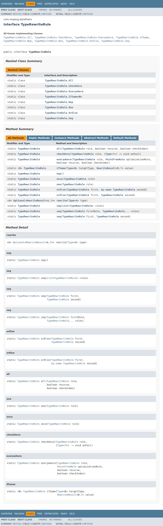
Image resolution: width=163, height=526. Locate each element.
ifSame (61, 168)
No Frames (55, 10)
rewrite (62, 200)
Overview (6, 4)
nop (59, 173)
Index (64, 4)
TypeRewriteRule (29, 148)
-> (120, 154)
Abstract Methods (96, 138)
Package (19, 4)
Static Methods (39, 138)
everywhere (64, 159)
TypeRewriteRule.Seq (115, 41)
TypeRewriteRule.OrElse (82, 41)
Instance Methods (67, 138)
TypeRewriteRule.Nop (18, 41)
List (65, 205)
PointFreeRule (115, 159)
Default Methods (124, 138)
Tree (39, 4)
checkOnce (63, 154)
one (59, 184)
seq (59, 205)
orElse (61, 189)
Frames (43, 10)
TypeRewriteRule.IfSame (132, 37)
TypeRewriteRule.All (18, 37)
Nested (17, 14)
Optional (19, 200)
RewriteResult (106, 168)
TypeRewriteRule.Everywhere (94, 37)
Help (72, 4)
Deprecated (51, 4)
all (59, 148)
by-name (106, 189)
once (60, 179)
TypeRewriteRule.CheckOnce (53, 37)
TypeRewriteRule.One (49, 41)
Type (108, 154)
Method (47, 14)
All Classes (75, 10)
